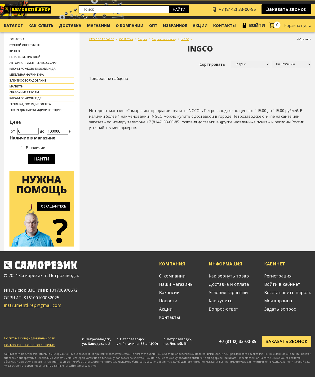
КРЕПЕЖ (14, 51)
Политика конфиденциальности (29, 338)
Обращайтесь (53, 206)
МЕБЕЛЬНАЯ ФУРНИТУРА (26, 75)
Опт (153, 25)
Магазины (98, 25)
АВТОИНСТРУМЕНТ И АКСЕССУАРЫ (33, 63)
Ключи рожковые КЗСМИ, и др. (32, 69)
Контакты (224, 25)
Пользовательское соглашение (29, 344)
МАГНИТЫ (16, 86)
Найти (179, 9)
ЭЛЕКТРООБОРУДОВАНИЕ (27, 80)
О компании (129, 25)
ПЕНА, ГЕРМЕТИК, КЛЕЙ (24, 57)
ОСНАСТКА (16, 39)
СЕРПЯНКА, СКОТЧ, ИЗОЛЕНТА (30, 104)
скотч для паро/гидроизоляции (35, 110)
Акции (200, 25)
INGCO (185, 39)
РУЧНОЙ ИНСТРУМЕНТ (25, 45)
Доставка (70, 25)
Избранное (175, 25)
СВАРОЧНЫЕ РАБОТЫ (24, 92)
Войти (257, 25)
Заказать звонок (286, 9)
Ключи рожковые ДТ (25, 98)
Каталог (13, 25)
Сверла (142, 39)
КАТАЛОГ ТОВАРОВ (101, 39)
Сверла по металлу (164, 39)
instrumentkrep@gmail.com (32, 305)
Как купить (40, 25)
